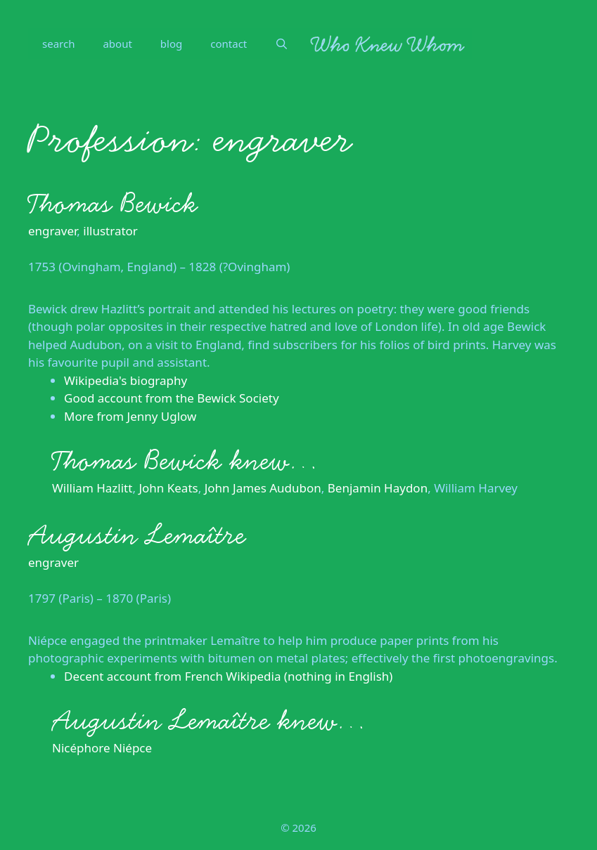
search (58, 44)
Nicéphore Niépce (102, 748)
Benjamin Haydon (378, 488)
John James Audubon (263, 488)
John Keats (168, 488)
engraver (52, 231)
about (117, 44)
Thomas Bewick (113, 203)
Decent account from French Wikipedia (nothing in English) (228, 676)
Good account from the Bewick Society (171, 398)
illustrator (110, 231)
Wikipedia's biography (125, 380)
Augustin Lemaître (136, 535)
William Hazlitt (92, 488)
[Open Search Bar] (281, 43)
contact (228, 44)
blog (171, 44)
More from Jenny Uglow (130, 416)
